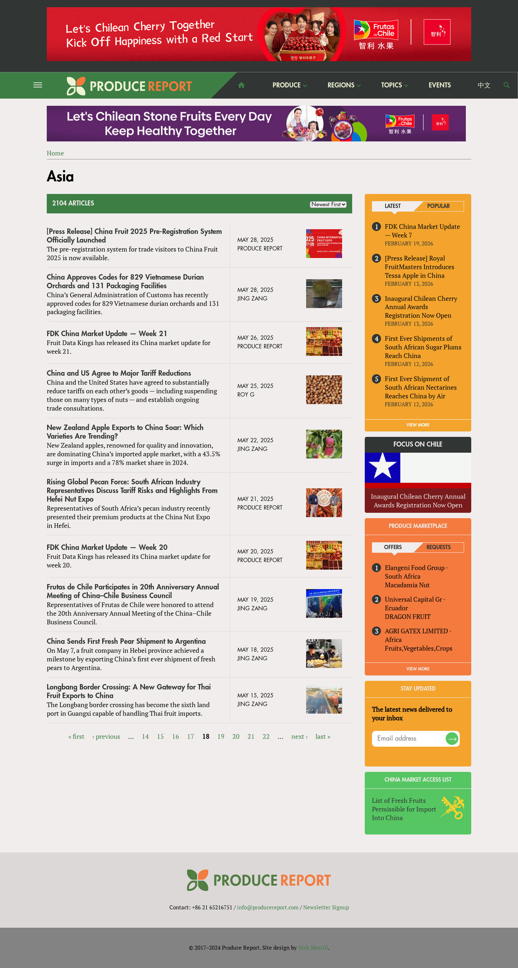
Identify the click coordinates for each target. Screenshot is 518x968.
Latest (393, 206)
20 (236, 736)
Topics (391, 85)
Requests (439, 547)
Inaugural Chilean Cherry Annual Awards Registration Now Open (421, 307)
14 (145, 736)
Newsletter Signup (326, 907)
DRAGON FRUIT (408, 616)
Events (440, 85)
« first (76, 736)
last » (322, 736)
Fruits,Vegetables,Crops (419, 648)
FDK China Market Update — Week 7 (422, 230)
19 (220, 736)
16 (175, 736)
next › (299, 736)
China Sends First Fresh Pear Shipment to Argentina (126, 641)
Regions (341, 85)
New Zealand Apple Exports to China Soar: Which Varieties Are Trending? (125, 432)
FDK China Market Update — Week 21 (107, 334)
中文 (484, 85)
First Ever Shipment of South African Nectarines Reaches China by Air (421, 387)
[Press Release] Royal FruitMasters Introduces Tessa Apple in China (419, 267)
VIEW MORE (418, 425)
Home (55, 153)
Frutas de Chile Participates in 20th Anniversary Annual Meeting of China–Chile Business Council (133, 591)
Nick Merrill (313, 947)
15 (160, 736)
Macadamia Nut (407, 584)
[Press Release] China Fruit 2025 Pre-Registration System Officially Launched (134, 236)
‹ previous (106, 736)
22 (266, 736)
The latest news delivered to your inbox (412, 713)
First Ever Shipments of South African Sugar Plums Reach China (423, 347)
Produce (287, 85)
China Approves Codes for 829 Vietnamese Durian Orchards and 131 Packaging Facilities (125, 281)
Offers (393, 547)
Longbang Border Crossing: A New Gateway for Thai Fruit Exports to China (129, 691)
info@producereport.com (268, 907)
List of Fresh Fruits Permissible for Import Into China (404, 809)
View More (418, 669)
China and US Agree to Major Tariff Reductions (119, 373)
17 (190, 736)
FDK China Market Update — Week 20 (107, 547)
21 (251, 736)
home (241, 85)
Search (507, 85)
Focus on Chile (418, 444)
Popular (438, 206)
